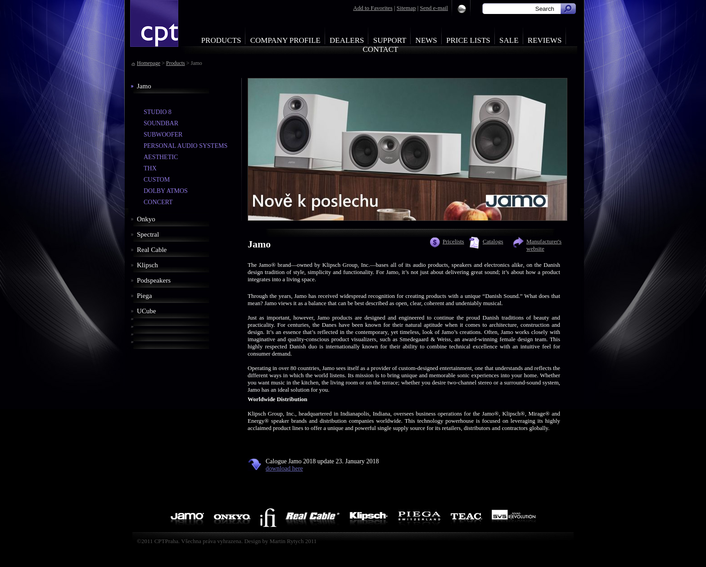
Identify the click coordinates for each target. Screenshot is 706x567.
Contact (380, 49)
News (426, 40)
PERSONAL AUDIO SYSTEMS (185, 145)
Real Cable (152, 249)
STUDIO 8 (158, 112)
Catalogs (493, 241)
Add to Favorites (372, 8)
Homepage (148, 63)
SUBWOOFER (163, 134)
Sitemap (406, 8)
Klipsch (147, 265)
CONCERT (158, 202)
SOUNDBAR (161, 123)
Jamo (144, 86)
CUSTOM (157, 179)
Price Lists (468, 40)
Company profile (285, 40)
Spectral (148, 234)
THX (150, 168)
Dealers (347, 40)
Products (221, 40)
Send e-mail (434, 8)
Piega (144, 295)
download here (284, 468)
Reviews (545, 40)
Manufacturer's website (543, 245)
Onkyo (146, 219)
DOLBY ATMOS (166, 190)
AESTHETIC (161, 157)
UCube (146, 311)
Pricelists (453, 241)
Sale (509, 40)
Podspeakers (154, 280)
